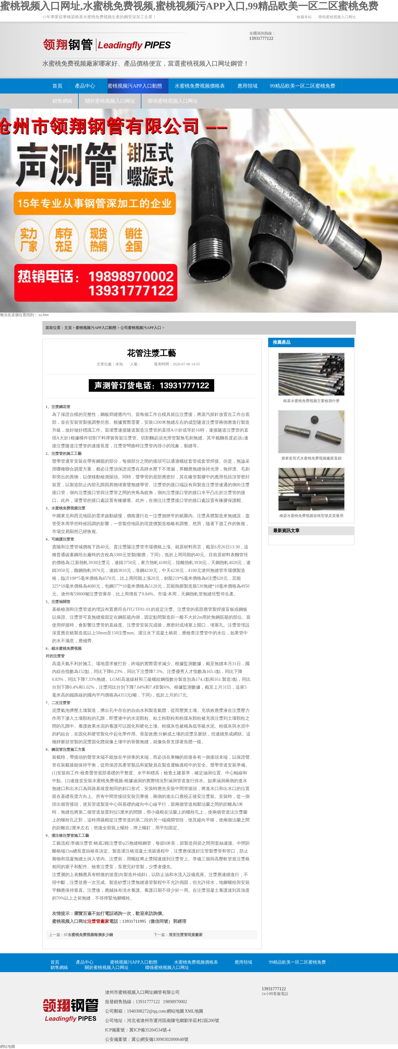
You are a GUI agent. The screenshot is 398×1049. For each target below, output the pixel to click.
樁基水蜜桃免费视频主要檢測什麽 (311, 401)
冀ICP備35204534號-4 (149, 1030)
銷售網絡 (62, 101)
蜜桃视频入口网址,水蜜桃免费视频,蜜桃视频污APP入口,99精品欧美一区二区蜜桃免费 (189, 6)
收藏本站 (304, 17)
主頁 (68, 327)
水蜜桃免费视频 (68, 648)
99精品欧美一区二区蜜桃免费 (302, 86)
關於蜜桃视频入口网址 (110, 101)
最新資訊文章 (286, 530)
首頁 (57, 86)
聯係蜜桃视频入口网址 (337, 17)
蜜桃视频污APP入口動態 (135, 86)
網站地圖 (175, 1011)
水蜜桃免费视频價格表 (200, 86)
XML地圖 (194, 1011)
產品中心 (85, 86)
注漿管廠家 (98, 921)
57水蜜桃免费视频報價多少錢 (88, 935)
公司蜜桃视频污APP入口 (140, 327)
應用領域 (247, 86)
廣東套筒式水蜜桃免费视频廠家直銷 (311, 458)
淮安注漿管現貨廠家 (186, 935)
